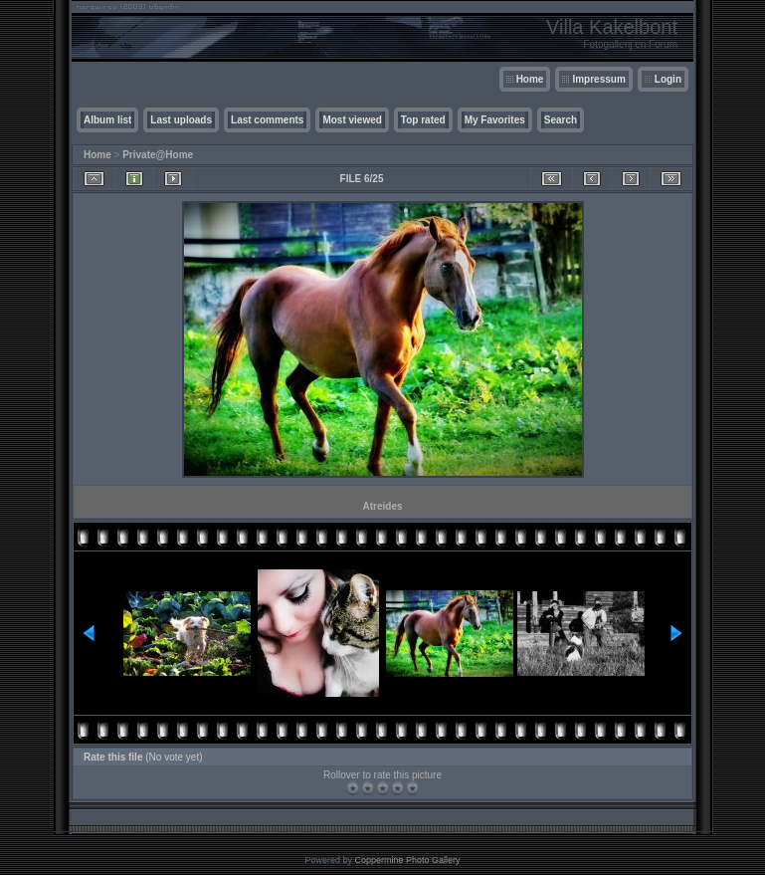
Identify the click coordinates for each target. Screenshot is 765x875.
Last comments (267, 119)
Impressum (598, 79)
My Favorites (495, 119)
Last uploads (181, 119)
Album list (107, 119)
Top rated (423, 119)
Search (560, 119)
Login (668, 79)
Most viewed (351, 119)
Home (530, 79)
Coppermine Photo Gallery (407, 860)
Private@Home (157, 154)
